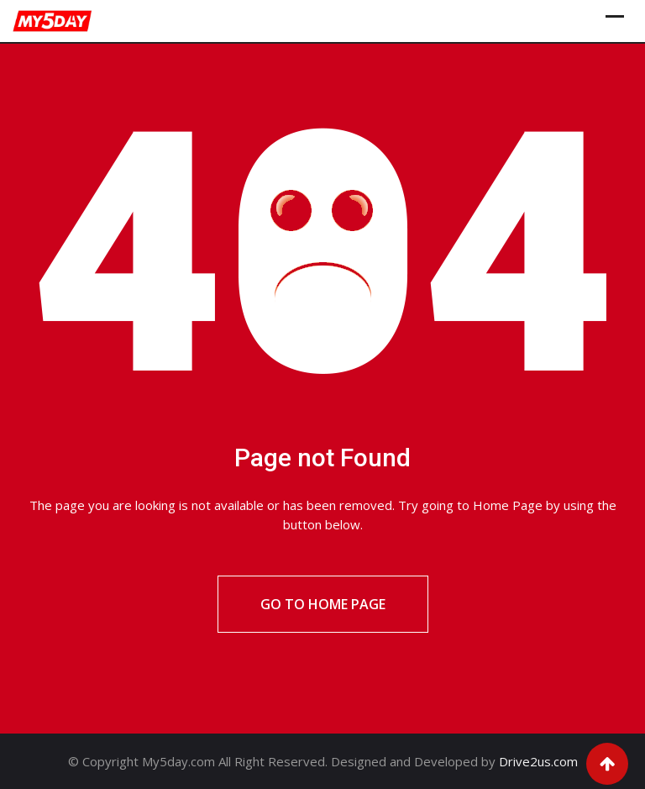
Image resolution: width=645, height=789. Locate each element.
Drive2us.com (538, 761)
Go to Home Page (322, 604)
